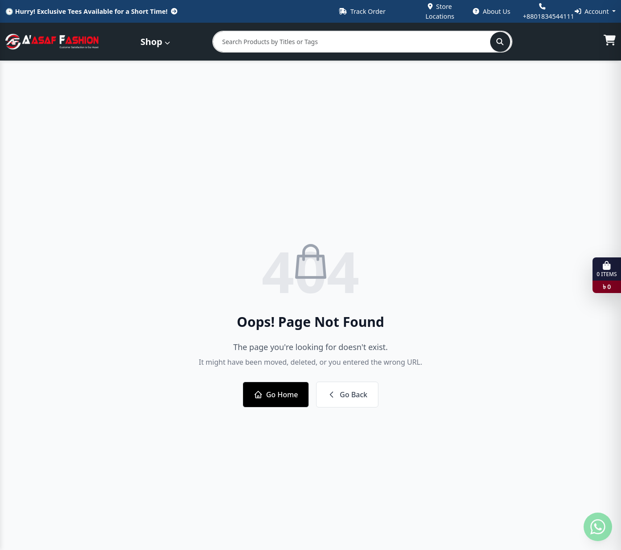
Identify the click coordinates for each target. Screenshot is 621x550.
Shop (155, 42)
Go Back (347, 394)
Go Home (276, 394)
